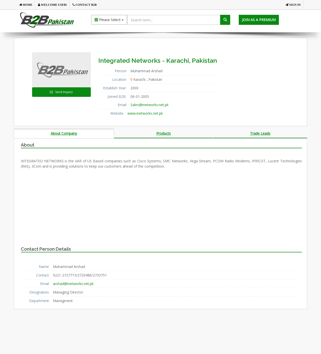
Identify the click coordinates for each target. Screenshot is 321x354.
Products (163, 133)
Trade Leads (260, 133)
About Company (64, 133)
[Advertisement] (268, 83)
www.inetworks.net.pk (145, 113)
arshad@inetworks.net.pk (73, 283)
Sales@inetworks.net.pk (149, 104)
